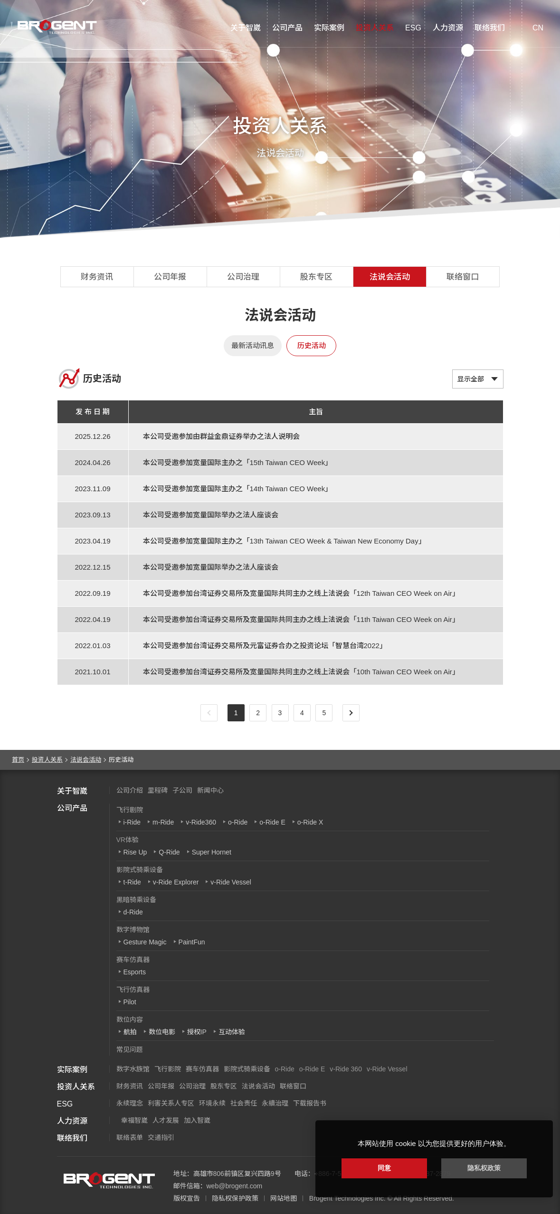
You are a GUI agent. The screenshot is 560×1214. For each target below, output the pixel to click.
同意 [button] (384, 1168)
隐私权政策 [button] (484, 1168)
